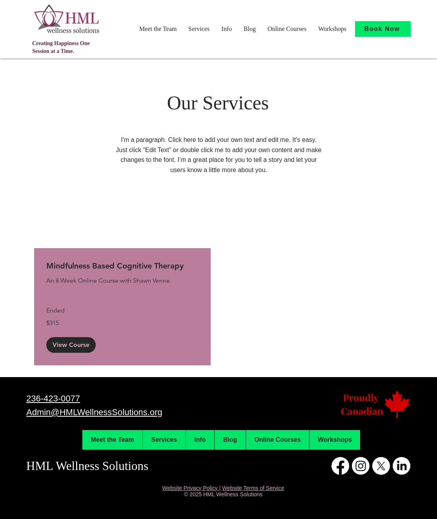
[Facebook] (340, 466)
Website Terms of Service (253, 488)
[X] (381, 466)
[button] (157, 29)
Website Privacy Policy (190, 488)
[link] (122, 266)
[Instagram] (361, 466)
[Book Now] (383, 29)
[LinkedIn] (401, 466)
